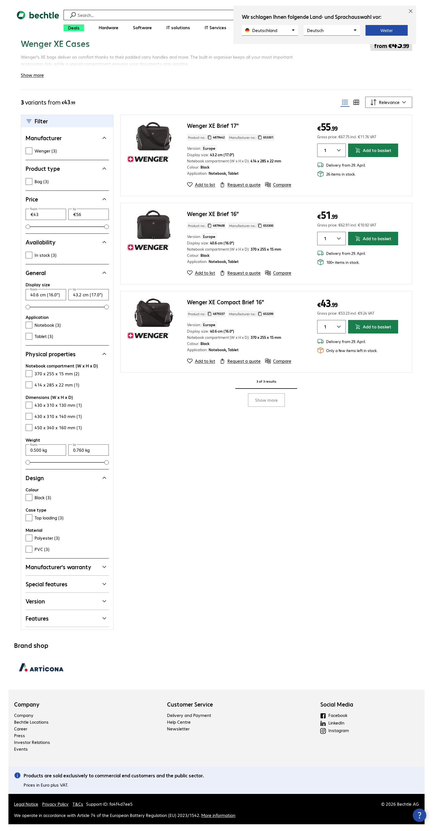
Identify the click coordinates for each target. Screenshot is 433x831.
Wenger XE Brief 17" (213, 132)
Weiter (386, 30)
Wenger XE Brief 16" (213, 220)
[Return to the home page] (38, 22)
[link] (182, 50)
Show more (266, 407)
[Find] (220, 15)
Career (20, 735)
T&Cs (78, 811)
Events (21, 756)
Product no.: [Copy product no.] (206, 144)
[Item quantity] (324, 157)
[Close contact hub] (419, 815)
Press (19, 742)
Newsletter (178, 735)
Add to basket (373, 157)
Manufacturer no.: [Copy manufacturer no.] (251, 144)
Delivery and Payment (189, 722)
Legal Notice (26, 811)
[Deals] (74, 27)
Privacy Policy (55, 811)
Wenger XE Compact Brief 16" (225, 308)
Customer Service (190, 711)
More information (218, 822)
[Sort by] (388, 109)
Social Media (336, 711)
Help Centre (179, 729)
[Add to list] (201, 191)
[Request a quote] (240, 191)
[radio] (344, 109)
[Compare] (278, 191)
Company (27, 711)
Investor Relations (32, 749)
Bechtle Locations (31, 729)
